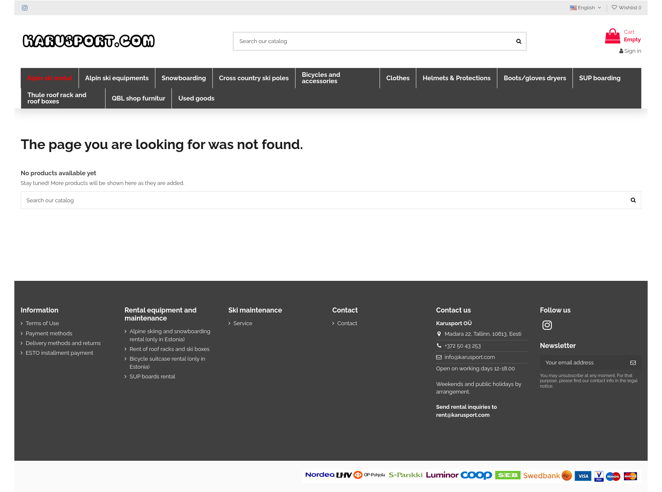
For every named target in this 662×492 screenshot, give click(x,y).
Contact (347, 324)
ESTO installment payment (59, 353)
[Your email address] (582, 363)
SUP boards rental (152, 376)
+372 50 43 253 (463, 345)
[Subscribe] (633, 363)
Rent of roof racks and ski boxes (169, 349)
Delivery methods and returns (63, 343)
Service (242, 324)
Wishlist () (626, 8)
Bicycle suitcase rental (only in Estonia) (167, 363)
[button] (50, 78)
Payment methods (49, 333)
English (586, 8)
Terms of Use (42, 324)
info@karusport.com (470, 357)
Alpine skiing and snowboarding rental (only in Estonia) (170, 335)
